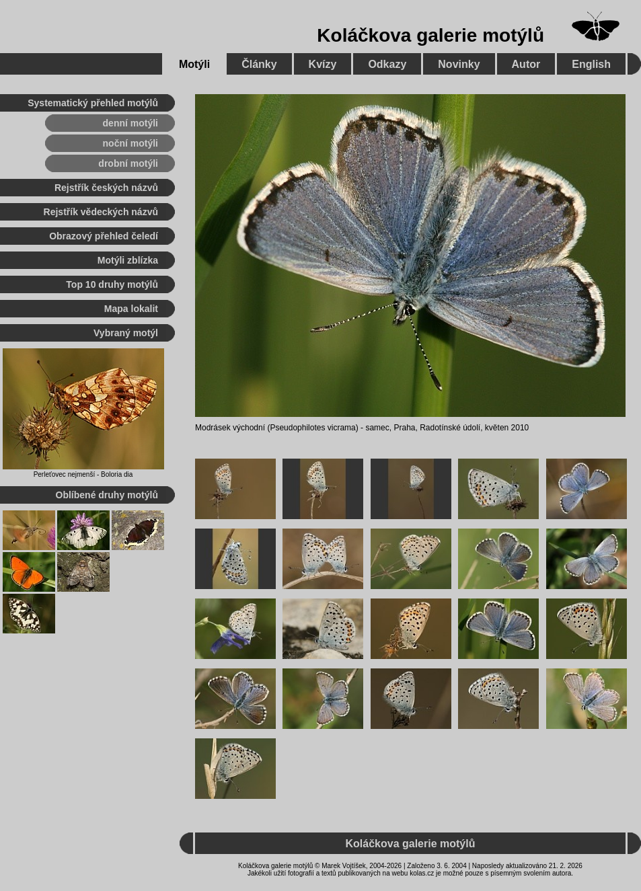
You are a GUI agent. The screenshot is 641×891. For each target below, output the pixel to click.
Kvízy (323, 64)
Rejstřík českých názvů (106, 187)
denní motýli (130, 123)
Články (258, 64)
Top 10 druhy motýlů (112, 284)
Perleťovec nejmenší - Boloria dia (83, 474)
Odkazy (387, 64)
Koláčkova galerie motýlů (430, 35)
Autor (526, 64)
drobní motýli (128, 163)
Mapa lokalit (131, 308)
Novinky (459, 64)
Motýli (194, 64)
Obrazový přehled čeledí (103, 236)
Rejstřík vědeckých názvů (101, 211)
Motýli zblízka (128, 260)
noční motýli (130, 143)
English (591, 64)
